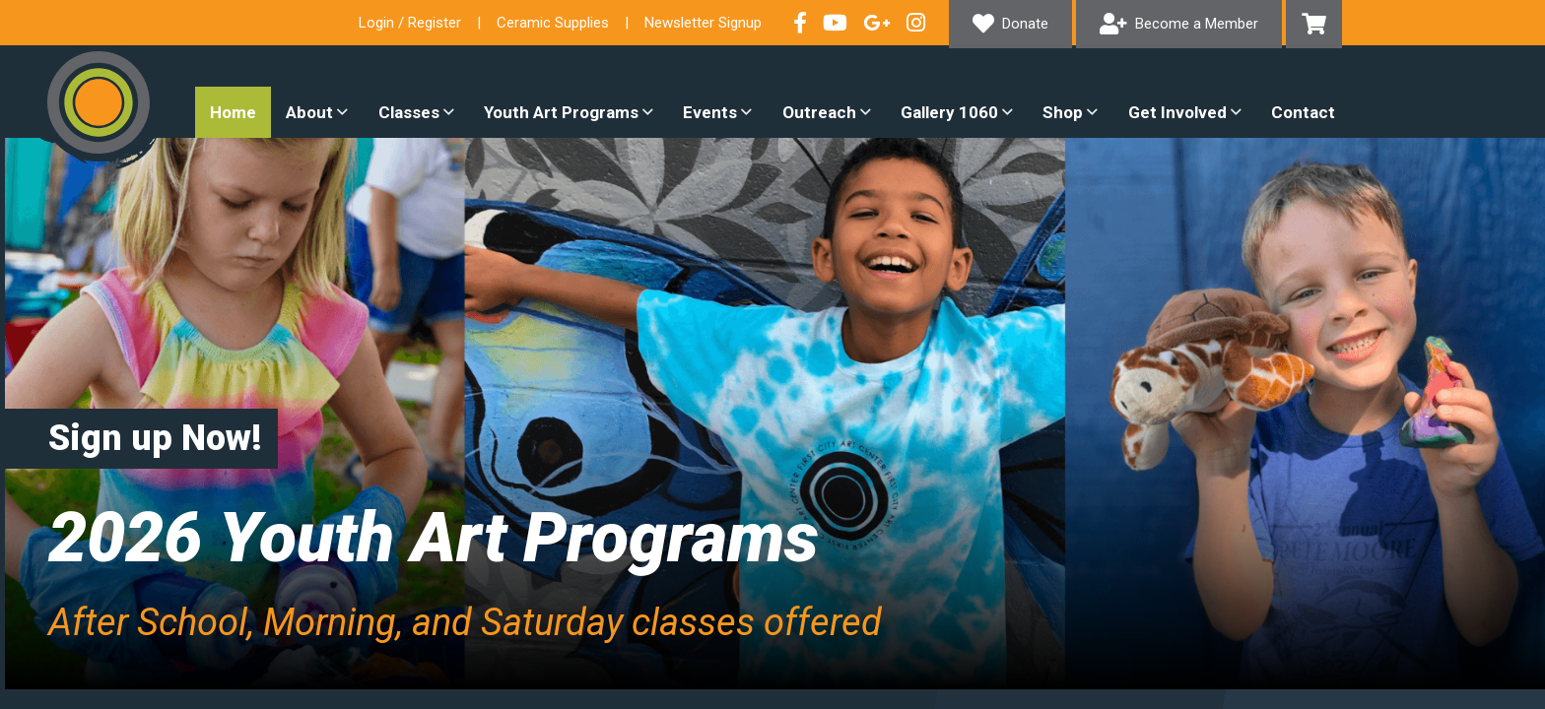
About (309, 112)
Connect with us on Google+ (877, 22)
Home (233, 112)
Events (710, 112)
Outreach (819, 112)
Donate (1025, 23)
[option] (772, 413)
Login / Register (410, 23)
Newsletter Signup (703, 23)
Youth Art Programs (561, 112)
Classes (408, 112)
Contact (1303, 112)
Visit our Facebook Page (800, 22)
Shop (1062, 112)
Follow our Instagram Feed (916, 22)
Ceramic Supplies (553, 23)
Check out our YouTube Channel (835, 22)
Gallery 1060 (949, 112)
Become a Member (1196, 23)
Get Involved (1177, 112)
